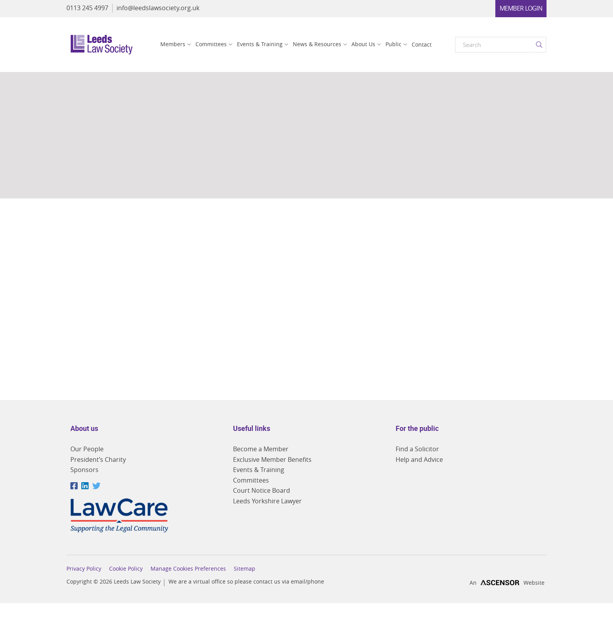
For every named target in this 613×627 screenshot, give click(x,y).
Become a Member (261, 449)
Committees (211, 44)
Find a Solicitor (417, 449)
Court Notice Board (261, 490)
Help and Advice (419, 459)
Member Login (521, 8)
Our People (87, 449)
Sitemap (244, 568)
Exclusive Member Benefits (272, 459)
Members (172, 44)
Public (393, 44)
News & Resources (317, 44)
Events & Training (260, 44)
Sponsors (84, 469)
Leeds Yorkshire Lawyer (267, 501)
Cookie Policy (126, 568)
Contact (422, 44)
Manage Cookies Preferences (188, 568)
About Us (363, 44)
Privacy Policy (83, 568)
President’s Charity (98, 459)
